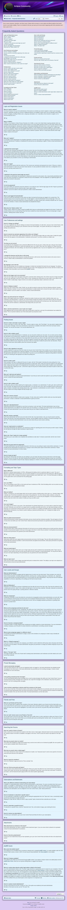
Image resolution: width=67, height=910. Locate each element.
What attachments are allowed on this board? (43, 83)
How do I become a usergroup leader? (42, 41)
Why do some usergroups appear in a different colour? (45, 43)
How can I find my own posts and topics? (42, 70)
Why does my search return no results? (42, 66)
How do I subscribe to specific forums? (42, 77)
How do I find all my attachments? (41, 84)
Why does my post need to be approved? (12, 82)
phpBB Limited (42, 850)
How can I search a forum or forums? (42, 64)
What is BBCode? (7, 88)
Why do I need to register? (9, 36)
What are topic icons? (8, 99)
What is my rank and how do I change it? (12, 62)
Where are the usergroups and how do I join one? (44, 40)
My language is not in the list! (10, 58)
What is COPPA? (7, 37)
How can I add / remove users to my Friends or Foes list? (46, 60)
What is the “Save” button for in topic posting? (13, 81)
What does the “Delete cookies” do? (11, 47)
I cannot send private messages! (41, 50)
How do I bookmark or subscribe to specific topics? (45, 76)
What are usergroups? (39, 39)
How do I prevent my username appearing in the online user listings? (16, 54)
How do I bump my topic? (9, 84)
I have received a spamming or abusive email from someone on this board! (48, 54)
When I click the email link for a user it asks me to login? (16, 63)
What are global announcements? (11, 94)
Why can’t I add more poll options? (11, 73)
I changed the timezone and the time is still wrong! (14, 57)
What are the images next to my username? (13, 59)
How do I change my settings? (10, 51)
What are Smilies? (8, 91)
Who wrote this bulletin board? (40, 89)
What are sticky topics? (9, 96)
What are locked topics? (9, 98)
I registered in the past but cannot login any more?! (14, 43)
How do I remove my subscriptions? (41, 78)
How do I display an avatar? (10, 61)
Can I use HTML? (7, 90)
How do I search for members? (40, 68)
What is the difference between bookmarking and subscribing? (47, 74)
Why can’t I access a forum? (10, 76)
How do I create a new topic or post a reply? (13, 68)
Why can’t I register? (8, 39)
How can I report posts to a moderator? (12, 80)
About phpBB (44, 852)
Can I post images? (8, 92)
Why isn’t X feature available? (40, 90)
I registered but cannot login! (10, 40)
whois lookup (41, 870)
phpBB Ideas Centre (8, 861)
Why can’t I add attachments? (10, 77)
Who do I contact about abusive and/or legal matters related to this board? (48, 92)
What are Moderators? (39, 37)
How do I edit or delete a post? (10, 69)
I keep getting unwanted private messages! (43, 51)
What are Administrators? (39, 36)
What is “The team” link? (39, 45)
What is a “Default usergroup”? (40, 44)
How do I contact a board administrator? (42, 94)
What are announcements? (9, 95)
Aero (28, 902)
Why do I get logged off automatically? (12, 45)
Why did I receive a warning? (10, 78)
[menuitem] (14, 16)
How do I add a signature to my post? (12, 70)
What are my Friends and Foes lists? (42, 58)
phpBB (28, 269)
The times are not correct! (9, 55)
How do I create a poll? (9, 72)
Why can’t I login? (7, 41)
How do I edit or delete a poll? (10, 74)
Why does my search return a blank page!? (43, 67)
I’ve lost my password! (8, 44)
